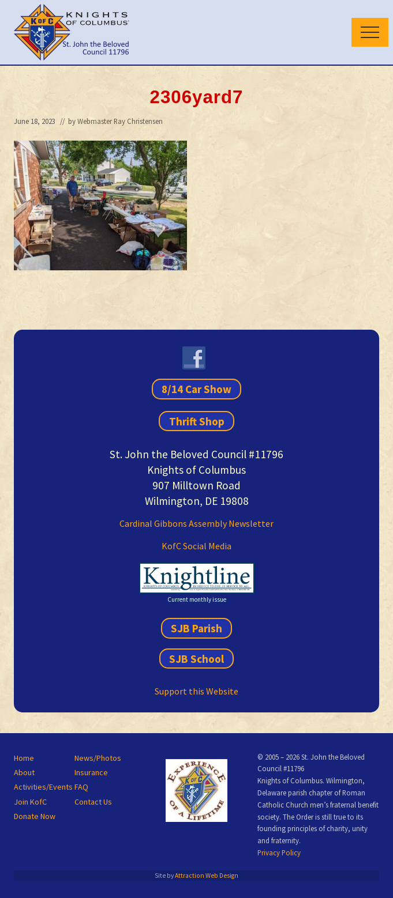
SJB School (196, 658)
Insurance (91, 772)
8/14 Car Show (196, 389)
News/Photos (97, 758)
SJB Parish (196, 628)
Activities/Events (43, 787)
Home (24, 758)
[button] (369, 32)
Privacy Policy (279, 852)
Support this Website (196, 691)
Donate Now (34, 816)
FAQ (81, 787)
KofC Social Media (196, 546)
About (24, 772)
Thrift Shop (196, 421)
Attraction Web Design (206, 875)
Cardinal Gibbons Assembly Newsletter (196, 523)
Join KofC (30, 802)
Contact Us (93, 802)
